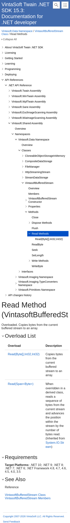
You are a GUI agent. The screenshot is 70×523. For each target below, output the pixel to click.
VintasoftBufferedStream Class (25, 494)
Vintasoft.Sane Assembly (26, 106)
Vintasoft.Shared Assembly (27, 123)
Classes (26, 150)
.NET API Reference (20, 85)
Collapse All (10, 39)
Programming (13, 69)
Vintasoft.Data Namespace (16, 31)
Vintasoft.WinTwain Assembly (29, 96)
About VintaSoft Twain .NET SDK (24, 47)
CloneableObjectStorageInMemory (45, 155)
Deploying (10, 74)
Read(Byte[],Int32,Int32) (49, 239)
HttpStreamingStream (37, 172)
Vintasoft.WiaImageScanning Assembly (34, 117)
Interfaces (27, 271)
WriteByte (37, 266)
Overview (20, 128)
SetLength (38, 255)
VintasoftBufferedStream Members (28, 498)
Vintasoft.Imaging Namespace (35, 277)
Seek (35, 249)
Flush (35, 228)
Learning (10, 63)
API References (14, 79)
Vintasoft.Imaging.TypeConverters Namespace (38, 283)
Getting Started (13, 58)
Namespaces (22, 134)
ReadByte (37, 244)
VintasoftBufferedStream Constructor (42, 200)
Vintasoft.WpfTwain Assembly (29, 101)
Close (35, 217)
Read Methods (40, 233)
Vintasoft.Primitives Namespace (36, 289)
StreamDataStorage (36, 177)
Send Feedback (11, 521)
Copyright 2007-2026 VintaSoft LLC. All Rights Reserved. (33, 516)
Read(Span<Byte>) (20, 384)
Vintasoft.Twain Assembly (26, 90)
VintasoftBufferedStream (39, 182)
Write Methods (40, 260)
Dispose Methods (42, 222)
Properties (34, 206)
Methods (33, 211)
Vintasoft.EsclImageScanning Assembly (34, 112)
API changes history (20, 295)
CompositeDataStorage (38, 161)
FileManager (32, 166)
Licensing (10, 52)
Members (33, 193)
